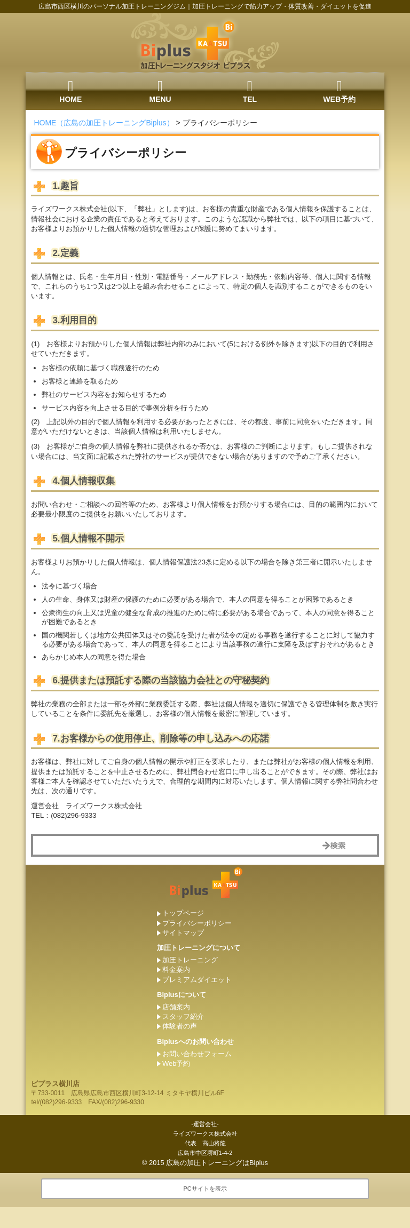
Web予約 (176, 1063)
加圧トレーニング (190, 960)
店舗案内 (176, 1007)
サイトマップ (183, 933)
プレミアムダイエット (197, 980)
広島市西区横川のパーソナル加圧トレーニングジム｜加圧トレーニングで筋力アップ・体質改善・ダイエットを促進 (205, 6)
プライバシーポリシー (197, 923)
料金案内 (176, 970)
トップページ (183, 913)
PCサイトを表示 (204, 1188)
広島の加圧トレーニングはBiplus (217, 1163)
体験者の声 (179, 1026)
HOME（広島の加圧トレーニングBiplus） (104, 122)
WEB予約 (339, 91)
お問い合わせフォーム (197, 1054)
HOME (70, 91)
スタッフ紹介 (183, 1016)
